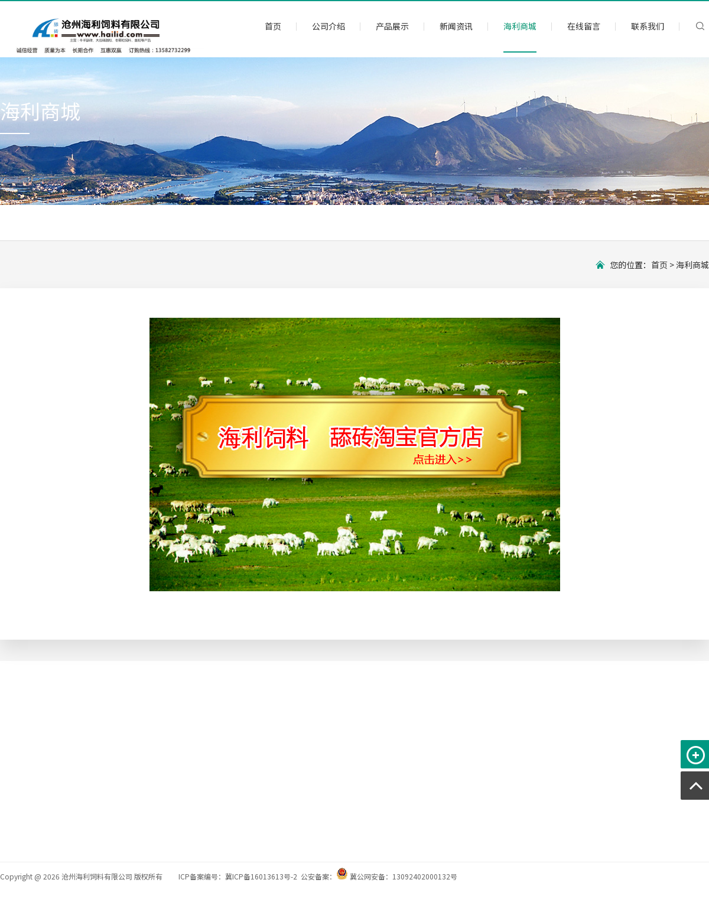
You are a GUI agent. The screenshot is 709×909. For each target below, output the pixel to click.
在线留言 (583, 26)
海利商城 (519, 26)
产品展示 (392, 26)
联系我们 (647, 26)
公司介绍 (328, 26)
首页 (273, 26)
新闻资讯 (456, 26)
